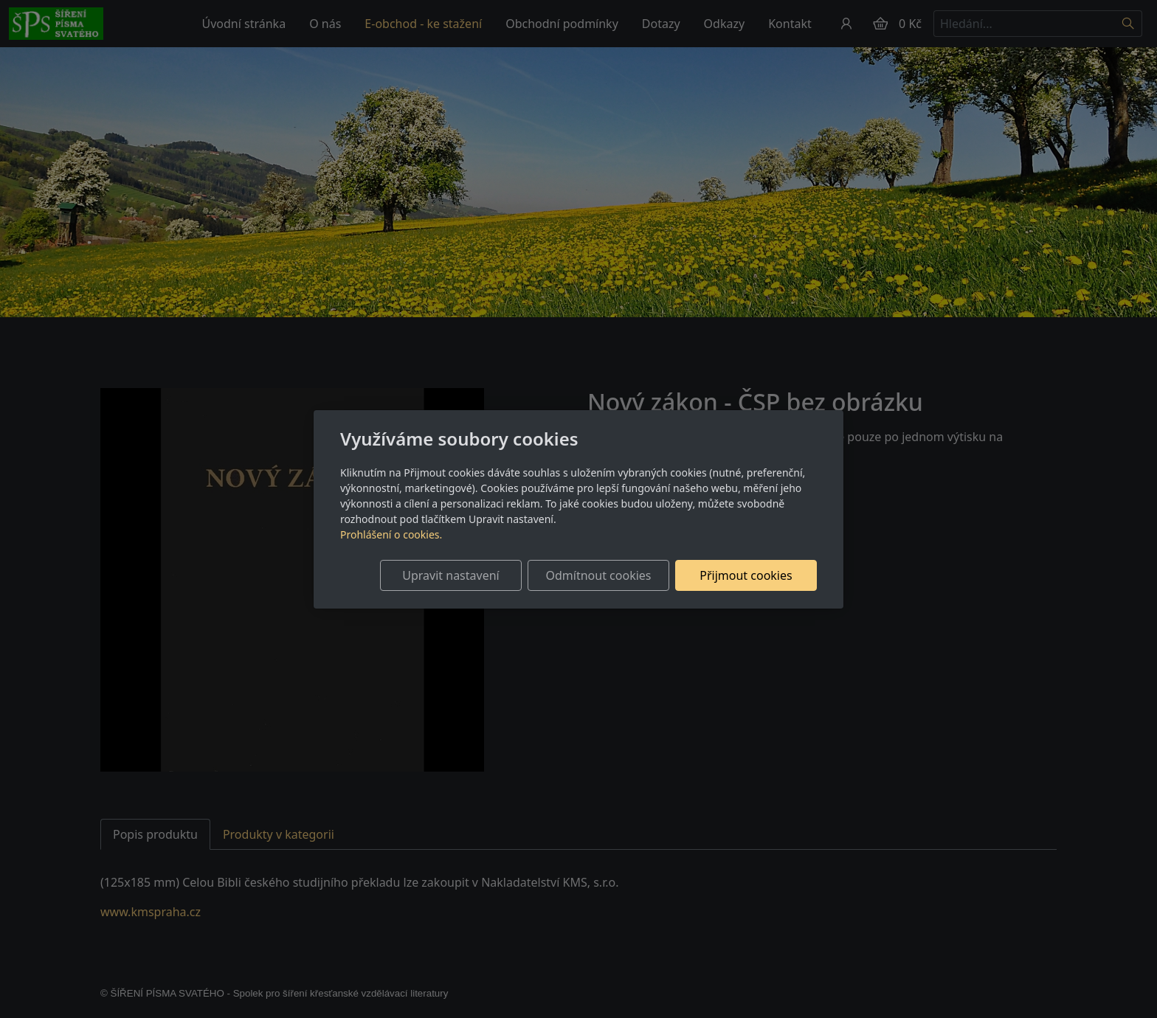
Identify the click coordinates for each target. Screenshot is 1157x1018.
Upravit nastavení (450, 575)
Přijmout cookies (746, 575)
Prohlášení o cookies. (391, 534)
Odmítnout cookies (599, 575)
